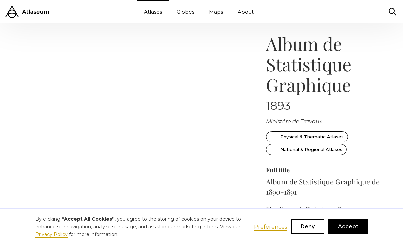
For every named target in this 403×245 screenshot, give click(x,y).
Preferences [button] (270, 227)
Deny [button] (308, 226)
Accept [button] (348, 226)
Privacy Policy (51, 234)
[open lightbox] (37, 41)
